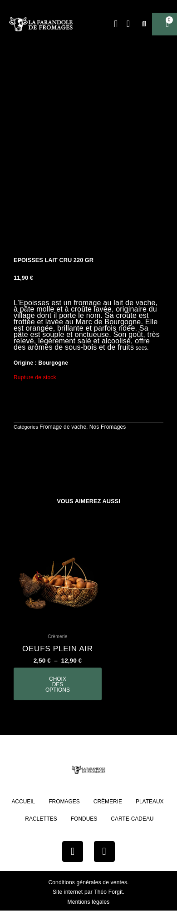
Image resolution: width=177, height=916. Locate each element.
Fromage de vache (62, 427)
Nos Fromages (107, 427)
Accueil (23, 801)
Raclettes (41, 819)
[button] (116, 24)
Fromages (64, 801)
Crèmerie (107, 801)
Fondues (84, 819)
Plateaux (150, 801)
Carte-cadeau (132, 819)
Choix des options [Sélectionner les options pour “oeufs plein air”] (57, 684)
